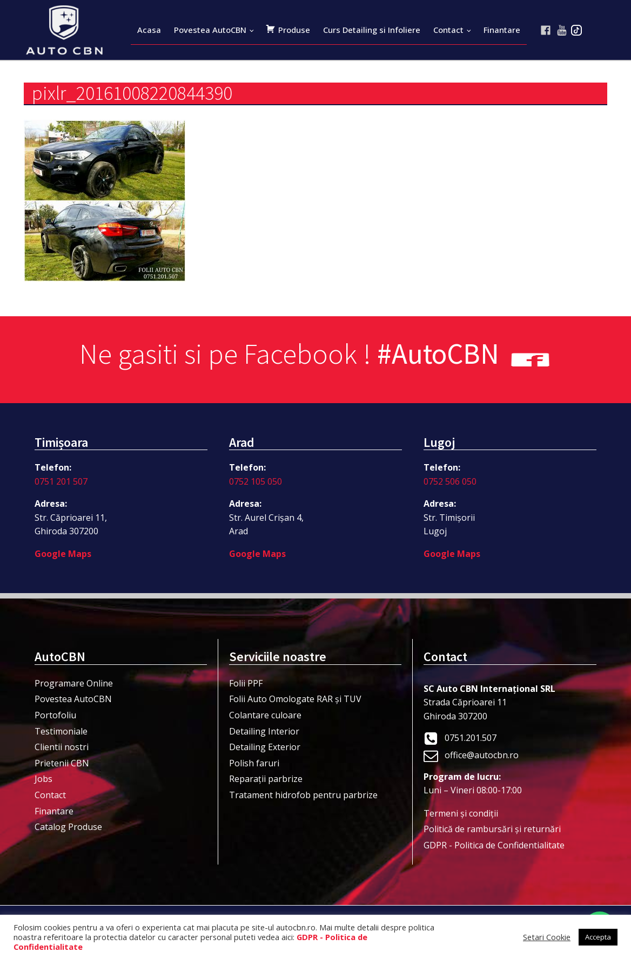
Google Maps (63, 554)
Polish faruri (254, 763)
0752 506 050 (450, 481)
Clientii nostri (62, 747)
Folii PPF (246, 683)
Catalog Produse (68, 827)
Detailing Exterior (264, 747)
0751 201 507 (61, 481)
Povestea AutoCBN (210, 29)
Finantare (502, 29)
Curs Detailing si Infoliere (371, 29)
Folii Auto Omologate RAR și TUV (295, 699)
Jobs (43, 779)
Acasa (149, 29)
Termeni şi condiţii (461, 813)
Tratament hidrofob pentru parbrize (303, 795)
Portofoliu (55, 715)
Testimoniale (61, 731)
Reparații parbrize (266, 779)
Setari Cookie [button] (546, 937)
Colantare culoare (265, 715)
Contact (448, 29)
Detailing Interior (264, 731)
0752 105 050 (255, 481)
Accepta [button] (598, 937)
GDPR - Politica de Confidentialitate (494, 845)
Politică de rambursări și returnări (492, 829)
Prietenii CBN (62, 763)
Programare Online (74, 683)
